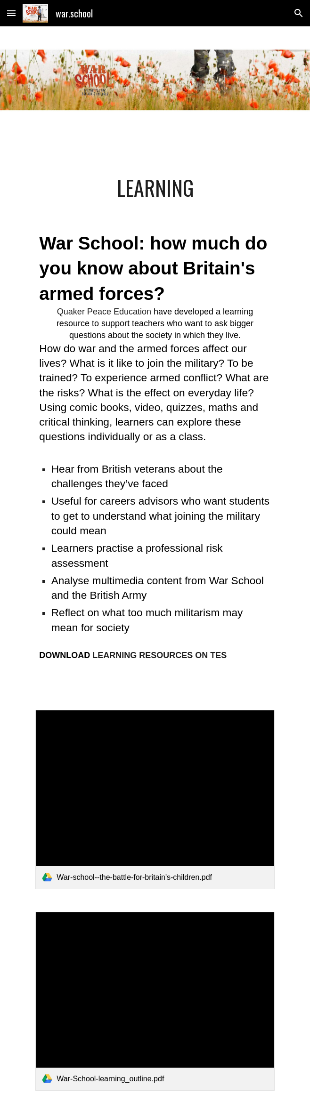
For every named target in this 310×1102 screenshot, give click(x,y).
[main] (154, 187)
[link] (154, 799)
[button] (11, 13)
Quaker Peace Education (104, 311)
